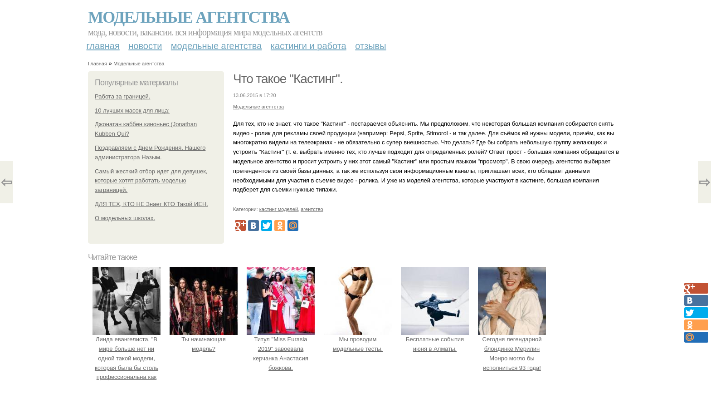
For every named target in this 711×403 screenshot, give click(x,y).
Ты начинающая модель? (204, 339)
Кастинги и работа (308, 46)
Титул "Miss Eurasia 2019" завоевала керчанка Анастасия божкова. (281, 348)
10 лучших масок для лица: (132, 110)
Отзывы (370, 46)
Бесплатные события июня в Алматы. (435, 339)
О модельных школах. (125, 218)
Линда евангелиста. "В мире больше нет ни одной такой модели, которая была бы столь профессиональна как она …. (127, 358)
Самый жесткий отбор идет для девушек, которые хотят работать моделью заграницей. (151, 181)
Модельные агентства (188, 17)
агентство (312, 209)
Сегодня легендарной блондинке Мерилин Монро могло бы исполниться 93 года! (512, 348)
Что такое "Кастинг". (288, 79)
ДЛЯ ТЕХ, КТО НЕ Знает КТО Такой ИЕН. (151, 204)
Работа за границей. (122, 96)
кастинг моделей (278, 209)
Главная (103, 46)
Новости (145, 46)
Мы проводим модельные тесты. (358, 339)
